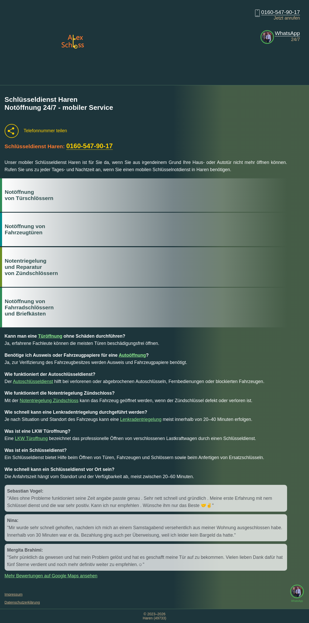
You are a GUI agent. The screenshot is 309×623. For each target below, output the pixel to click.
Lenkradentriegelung (140, 419)
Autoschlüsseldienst (33, 381)
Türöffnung (50, 336)
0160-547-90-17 (280, 12)
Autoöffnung (132, 355)
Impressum (14, 594)
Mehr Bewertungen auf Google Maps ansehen (51, 575)
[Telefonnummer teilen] (12, 131)
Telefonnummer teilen (45, 130)
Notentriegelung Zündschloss (49, 400)
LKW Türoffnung (31, 438)
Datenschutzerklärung (22, 602)
